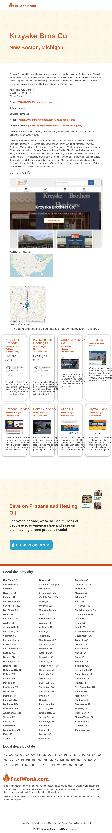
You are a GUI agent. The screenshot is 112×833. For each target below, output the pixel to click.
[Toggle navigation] (103, 4)
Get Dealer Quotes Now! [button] (33, 545)
